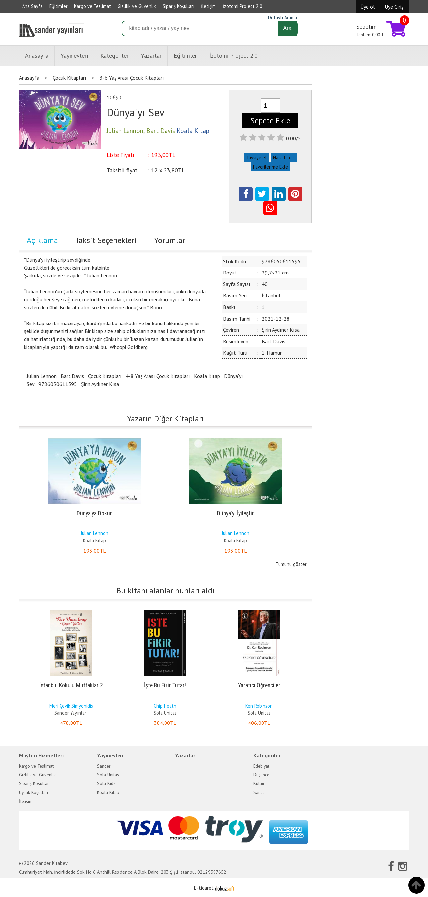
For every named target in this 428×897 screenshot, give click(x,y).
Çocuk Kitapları (105, 376)
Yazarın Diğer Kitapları (165, 418)
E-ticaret (204, 887)
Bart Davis (72, 376)
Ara (287, 28)
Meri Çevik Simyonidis (71, 706)
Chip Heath (165, 706)
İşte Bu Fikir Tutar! (165, 685)
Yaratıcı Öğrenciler (259, 685)
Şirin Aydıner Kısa (100, 384)
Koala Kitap (207, 376)
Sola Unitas (165, 713)
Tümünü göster (291, 564)
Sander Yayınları (71, 713)
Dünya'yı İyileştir (235, 513)
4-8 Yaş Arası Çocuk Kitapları (158, 376)
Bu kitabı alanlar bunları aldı (165, 590)
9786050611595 (57, 384)
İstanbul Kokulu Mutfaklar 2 (71, 685)
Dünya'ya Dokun (95, 513)
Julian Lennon (42, 376)
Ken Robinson (259, 706)
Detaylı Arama (282, 17)
